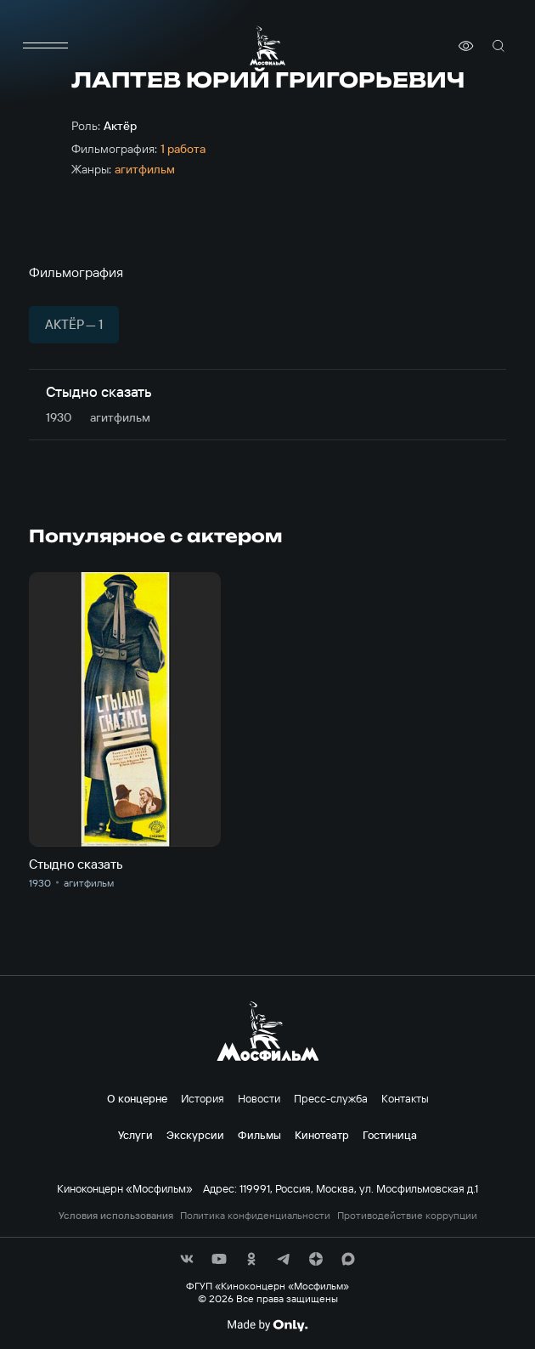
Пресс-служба (331, 1098)
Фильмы (259, 1135)
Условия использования (116, 1215)
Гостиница (390, 1135)
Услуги (135, 1135)
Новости (259, 1098)
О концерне (137, 1098)
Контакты (405, 1098)
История (202, 1098)
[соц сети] (186, 1259)
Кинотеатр (322, 1135)
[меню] (46, 46)
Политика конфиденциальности (255, 1215)
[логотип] (267, 45)
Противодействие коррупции (407, 1215)
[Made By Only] (267, 1325)
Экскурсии (195, 1135)
